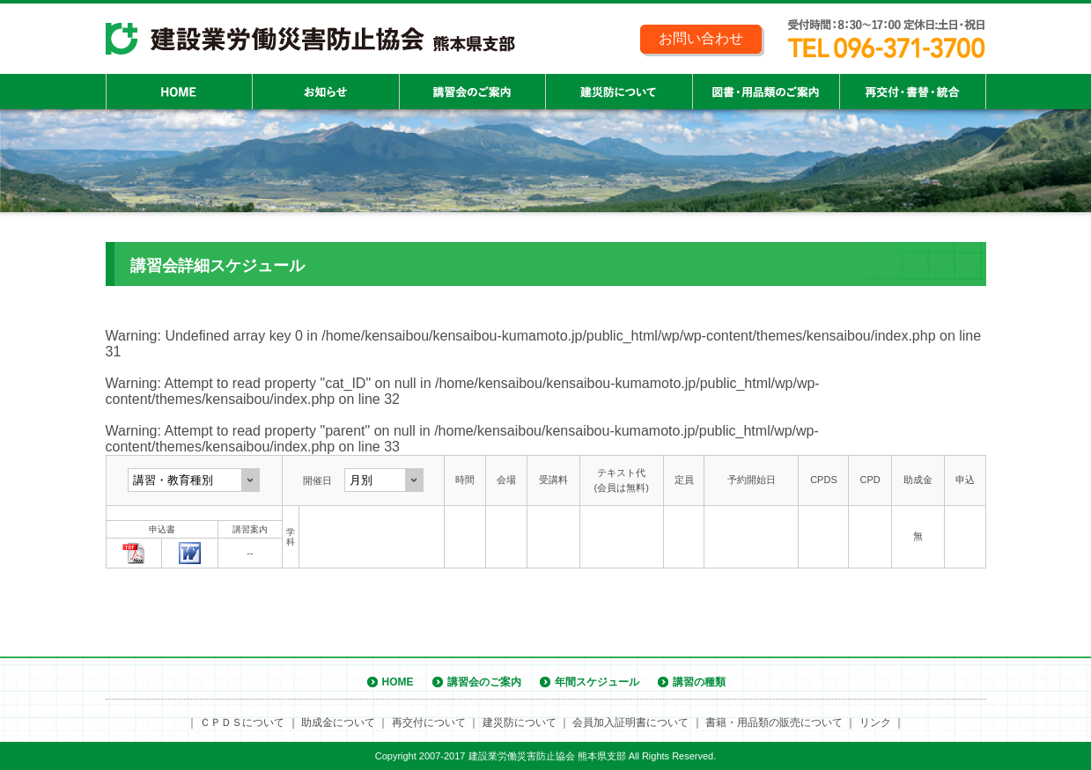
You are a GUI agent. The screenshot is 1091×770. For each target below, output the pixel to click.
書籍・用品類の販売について (774, 722)
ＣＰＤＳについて (242, 722)
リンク (875, 722)
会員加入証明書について (630, 722)
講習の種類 (699, 682)
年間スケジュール (597, 682)
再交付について (429, 722)
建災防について (520, 722)
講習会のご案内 (484, 682)
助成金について (338, 722)
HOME (398, 682)
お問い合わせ (701, 38)
